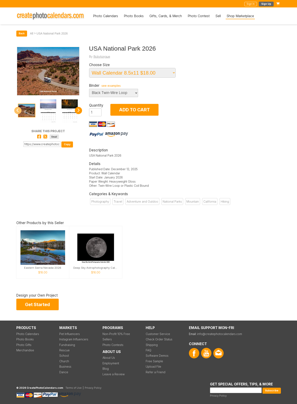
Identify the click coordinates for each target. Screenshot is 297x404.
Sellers (107, 339)
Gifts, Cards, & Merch (165, 16)
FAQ (148, 350)
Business (65, 366)
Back (22, 33)
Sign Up (266, 3)
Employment (111, 363)
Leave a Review (114, 374)
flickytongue (101, 56)
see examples (111, 85)
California (209, 201)
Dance (63, 372)
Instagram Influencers (73, 339)
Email (54, 136)
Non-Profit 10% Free (116, 334)
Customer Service (158, 334)
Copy (67, 144)
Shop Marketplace (240, 16)
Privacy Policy (218, 395)
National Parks (172, 201)
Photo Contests (113, 345)
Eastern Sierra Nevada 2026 (42, 267)
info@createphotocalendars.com (219, 334)
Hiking (225, 201)
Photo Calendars (105, 16)
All (31, 33)
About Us (109, 357)
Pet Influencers (69, 334)
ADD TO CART (134, 109)
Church (64, 361)
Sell (218, 16)
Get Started (37, 304)
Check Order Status (159, 339)
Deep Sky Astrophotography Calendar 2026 (95, 267)
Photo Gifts (23, 345)
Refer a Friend (155, 372)
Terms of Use (74, 387)
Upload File (153, 366)
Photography (100, 201)
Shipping (152, 345)
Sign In (251, 3)
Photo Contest (199, 16)
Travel (118, 201)
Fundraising (67, 345)
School (64, 355)
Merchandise (25, 350)
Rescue (64, 350)
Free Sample (154, 361)
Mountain (192, 201)
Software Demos (157, 355)
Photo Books (134, 16)
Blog (106, 368)
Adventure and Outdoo (142, 201)
